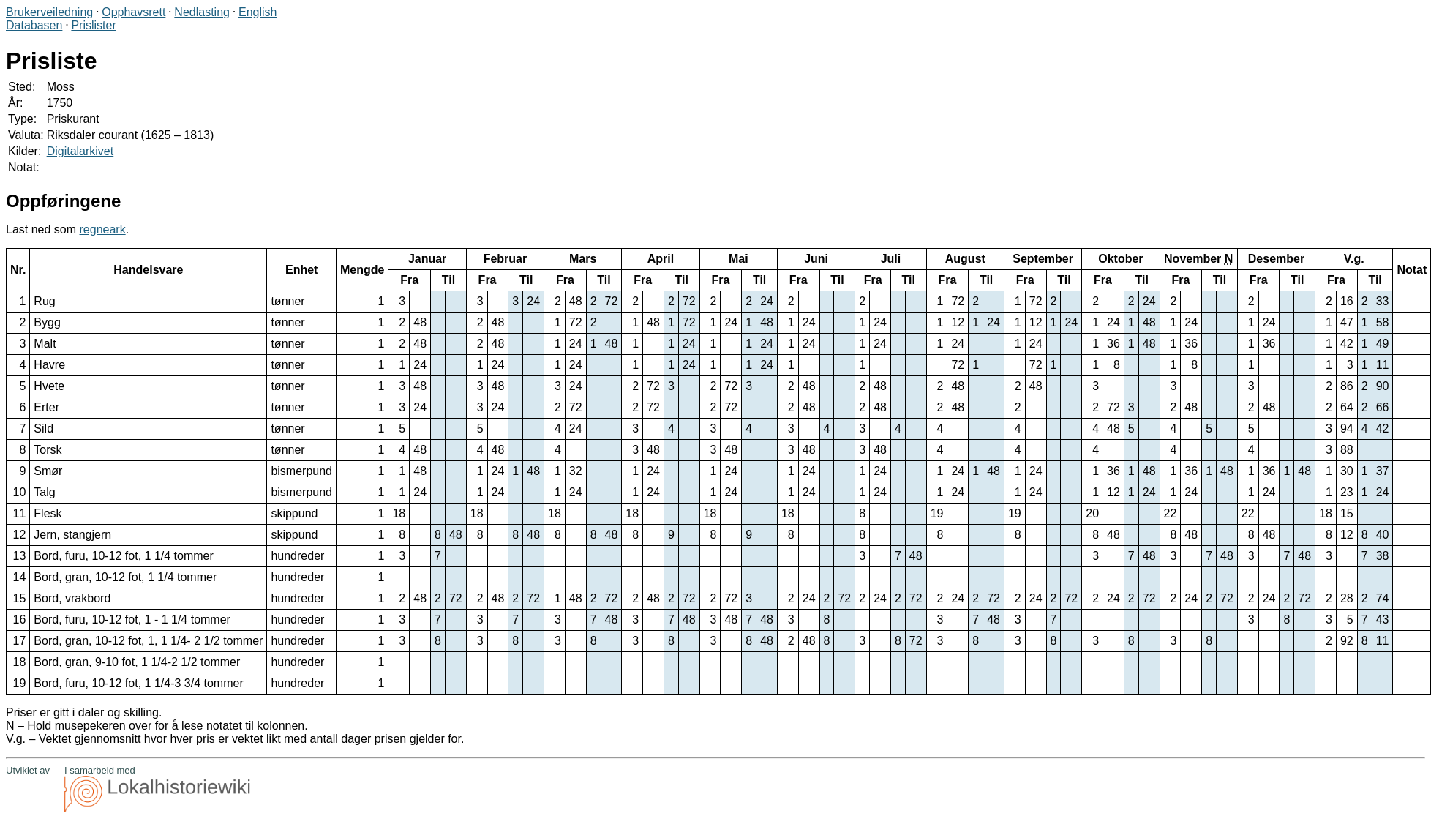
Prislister (93, 25)
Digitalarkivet (80, 151)
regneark (103, 229)
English (257, 12)
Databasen (34, 25)
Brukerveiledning (49, 12)
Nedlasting (202, 12)
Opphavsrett (133, 12)
